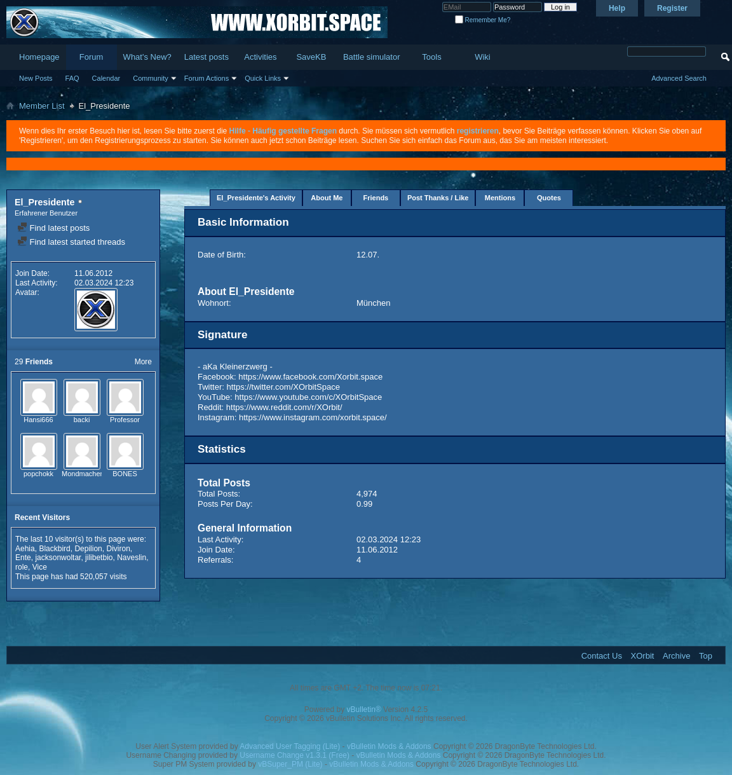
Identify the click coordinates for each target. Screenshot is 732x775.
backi (82, 419)
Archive (676, 656)
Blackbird (54, 548)
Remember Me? (482, 20)
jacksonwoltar (58, 557)
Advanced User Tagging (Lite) (290, 746)
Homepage (39, 57)
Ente (23, 557)
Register (672, 8)
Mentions (500, 198)
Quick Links (263, 78)
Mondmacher (82, 473)
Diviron (118, 548)
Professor (125, 419)
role (21, 567)
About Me (326, 198)
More (143, 361)
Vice (39, 567)
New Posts (36, 78)
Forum (91, 57)
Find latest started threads (71, 242)
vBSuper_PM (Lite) (290, 764)
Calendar (106, 78)
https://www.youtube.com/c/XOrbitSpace (308, 397)
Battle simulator (371, 57)
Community (150, 78)
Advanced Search (679, 78)
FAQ (72, 78)
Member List (42, 106)
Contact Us (601, 656)
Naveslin (131, 557)
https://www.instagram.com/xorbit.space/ (313, 417)
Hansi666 (38, 419)
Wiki (483, 57)
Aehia (25, 548)
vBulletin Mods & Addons (389, 746)
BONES (124, 473)
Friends (376, 198)
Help (617, 8)
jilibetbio (98, 557)
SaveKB (311, 57)
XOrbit (642, 656)
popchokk (38, 473)
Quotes (549, 198)
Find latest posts (53, 228)
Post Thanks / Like (438, 198)
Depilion (88, 548)
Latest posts (206, 57)
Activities (260, 57)
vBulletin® (364, 709)
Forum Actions (206, 78)
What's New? (147, 57)
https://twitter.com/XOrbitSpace (283, 387)
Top (705, 656)
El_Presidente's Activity (256, 198)
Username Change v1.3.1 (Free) (294, 755)
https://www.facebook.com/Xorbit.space (310, 376)
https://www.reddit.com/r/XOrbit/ (284, 407)
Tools (431, 57)
